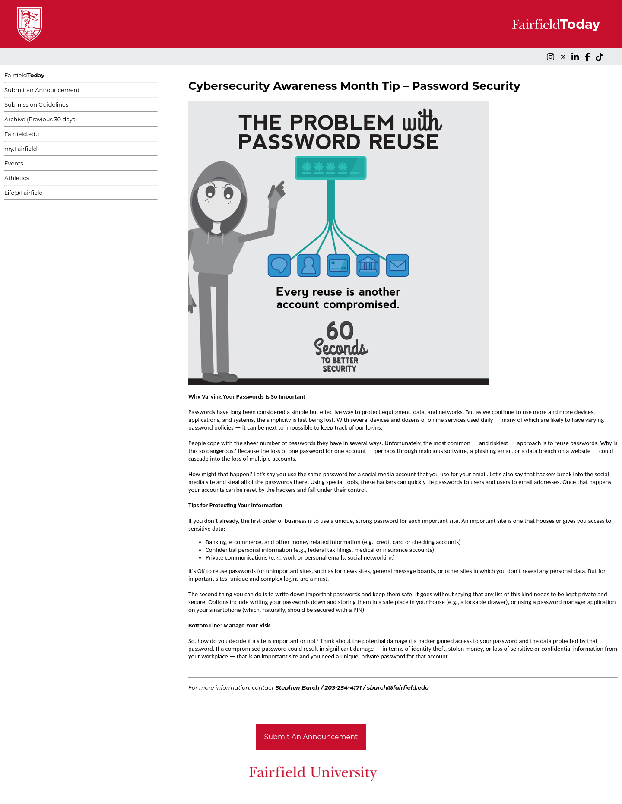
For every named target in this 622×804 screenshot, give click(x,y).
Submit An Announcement (311, 737)
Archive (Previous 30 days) (40, 119)
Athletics (16, 177)
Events (13, 163)
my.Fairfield (20, 148)
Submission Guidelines (36, 104)
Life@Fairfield (23, 192)
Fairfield (24, 75)
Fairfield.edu (21, 133)
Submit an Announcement (42, 89)
